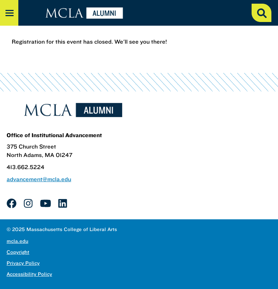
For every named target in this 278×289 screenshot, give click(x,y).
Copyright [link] (18, 252)
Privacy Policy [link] (23, 263)
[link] (12, 203)
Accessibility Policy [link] (29, 274)
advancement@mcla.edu (39, 179)
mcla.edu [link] (17, 241)
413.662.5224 (25, 167)
